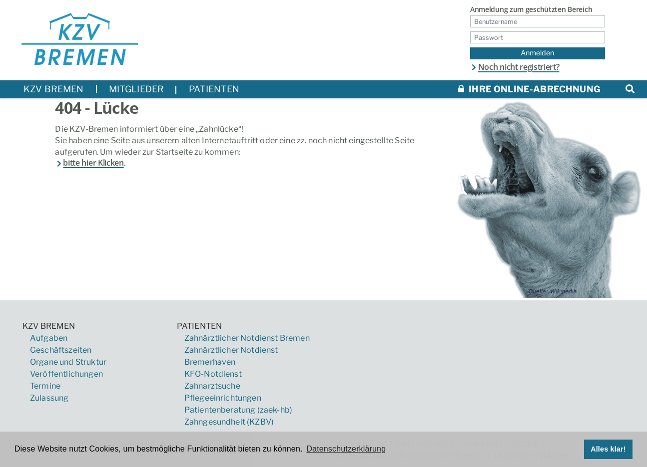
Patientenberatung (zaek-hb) (238, 410)
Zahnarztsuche (212, 386)
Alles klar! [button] (608, 449)
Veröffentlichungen (66, 374)
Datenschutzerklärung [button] (346, 449)
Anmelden (537, 52)
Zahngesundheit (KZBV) (229, 422)
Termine (45, 386)
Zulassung (49, 398)
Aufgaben (48, 338)
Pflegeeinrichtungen (222, 398)
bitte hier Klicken (89, 162)
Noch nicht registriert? (515, 66)
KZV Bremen (48, 326)
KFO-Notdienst (213, 374)
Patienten (199, 326)
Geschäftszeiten (60, 350)
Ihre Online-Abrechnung (529, 89)
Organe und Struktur (68, 362)
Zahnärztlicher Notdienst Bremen (247, 338)
